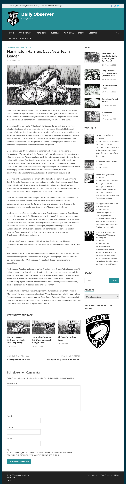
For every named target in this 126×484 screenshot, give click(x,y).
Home (11, 33)
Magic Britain (24, 33)
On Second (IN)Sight (104, 135)
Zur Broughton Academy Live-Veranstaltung (24, 6)
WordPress (105, 475)
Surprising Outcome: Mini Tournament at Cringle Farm (42, 340)
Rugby (22, 47)
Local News (40, 33)
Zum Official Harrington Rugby (51, 6)
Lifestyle (93, 33)
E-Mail (11, 427)
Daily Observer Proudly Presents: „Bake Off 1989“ (110, 73)
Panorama (69, 33)
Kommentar (13, 383)
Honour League (13, 47)
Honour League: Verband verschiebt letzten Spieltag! (16, 340)
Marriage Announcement (107, 161)
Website (11, 439)
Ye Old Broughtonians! (105, 174)
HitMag (116, 475)
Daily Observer (37, 14)
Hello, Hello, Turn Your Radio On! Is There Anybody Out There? (109, 57)
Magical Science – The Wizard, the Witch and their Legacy (105, 235)
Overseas (55, 33)
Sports (81, 33)
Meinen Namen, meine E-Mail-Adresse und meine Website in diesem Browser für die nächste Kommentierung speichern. (39, 454)
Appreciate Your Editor (20, 38)
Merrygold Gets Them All (107, 203)
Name (10, 416)
